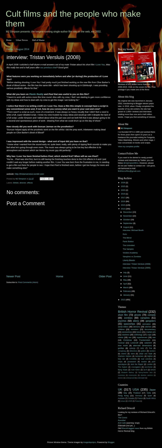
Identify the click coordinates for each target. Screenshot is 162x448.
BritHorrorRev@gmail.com (129, 171)
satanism (148, 343)
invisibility (133, 359)
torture (153, 370)
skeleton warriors (147, 375)
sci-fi (145, 370)
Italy (125, 393)
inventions (121, 375)
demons (136, 327)
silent (133, 354)
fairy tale (121, 359)
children (121, 329)
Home (9, 40)
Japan (152, 389)
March (126, 287)
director (23, 183)
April (125, 284)
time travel (123, 345)
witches (148, 327)
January (127, 295)
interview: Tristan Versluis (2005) (136, 268)
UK (120, 389)
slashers (125, 335)
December (128, 212)
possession (131, 362)
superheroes (142, 337)
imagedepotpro (89, 442)
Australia (121, 398)
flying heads (122, 370)
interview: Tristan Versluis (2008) (136, 264)
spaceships (129, 324)
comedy (152, 315)
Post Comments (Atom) (28, 282)
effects (30, 183)
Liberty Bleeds (129, 260)
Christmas (127, 340)
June (125, 276)
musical (121, 343)
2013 (123, 300)
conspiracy (122, 351)
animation (146, 324)
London (150, 364)
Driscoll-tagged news (130, 428)
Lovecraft (134, 343)
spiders (143, 351)
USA (136, 389)
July (125, 272)
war (154, 337)
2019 (123, 194)
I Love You (100, 64)
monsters (135, 329)
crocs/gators (136, 367)
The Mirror (127, 238)
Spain (150, 396)
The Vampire (128, 249)
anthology (138, 335)
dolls (142, 348)
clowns (123, 354)
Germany (138, 396)
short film (123, 315)
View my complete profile (128, 146)
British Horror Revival (132, 311)
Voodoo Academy (130, 253)
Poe (150, 348)
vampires (145, 318)
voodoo (144, 362)
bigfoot (149, 356)
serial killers (123, 327)
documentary (150, 329)
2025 (123, 186)
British (16, 183)
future (139, 332)
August (126, 227)
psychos (122, 321)
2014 (123, 209)
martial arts (151, 332)
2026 (123, 183)
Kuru (125, 234)
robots (120, 337)
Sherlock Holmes (124, 356)
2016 (123, 201)
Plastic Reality (36, 94)
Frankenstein (144, 340)
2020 (123, 190)
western (153, 351)
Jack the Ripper (136, 364)
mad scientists (146, 359)
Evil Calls (122, 423)
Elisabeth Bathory (127, 372)
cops (149, 335)
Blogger (111, 442)
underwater (141, 378)
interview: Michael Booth (133, 230)
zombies (128, 318)
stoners (120, 378)
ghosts (137, 315)
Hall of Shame (38, 40)
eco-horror (149, 367)
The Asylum (122, 367)
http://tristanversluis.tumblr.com (29, 174)
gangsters (151, 321)
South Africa (151, 398)
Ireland (123, 401)
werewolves (127, 332)
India (149, 393)
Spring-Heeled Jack (145, 372)
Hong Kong (123, 396)
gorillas (121, 348)
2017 (123, 197)
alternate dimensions (142, 345)
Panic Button (128, 241)
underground (130, 378)
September (128, 223)
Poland (137, 401)
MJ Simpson (126, 128)
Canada (131, 398)
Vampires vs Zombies (132, 257)
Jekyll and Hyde (145, 354)
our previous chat (48, 67)
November (128, 216)
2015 (123, 205)
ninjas (120, 362)
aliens (136, 321)
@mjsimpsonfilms (130, 163)
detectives (133, 351)
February (127, 291)
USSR (130, 401)
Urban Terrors (22, 40)
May (125, 280)
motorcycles (133, 375)
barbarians (139, 356)
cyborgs (132, 348)
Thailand (137, 393)
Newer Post (13, 276)
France (140, 398)
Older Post (105, 276)
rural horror (135, 370)
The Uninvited (129, 245)
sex (129, 337)
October (127, 220)
